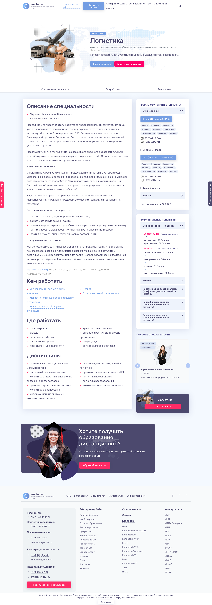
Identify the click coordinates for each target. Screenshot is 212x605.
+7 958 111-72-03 (39, 537)
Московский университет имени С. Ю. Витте (155, 47)
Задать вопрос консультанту (49, 584)
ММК (124, 526)
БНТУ (167, 568)
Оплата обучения (89, 515)
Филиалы (84, 568)
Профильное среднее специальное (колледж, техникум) (156, 318)
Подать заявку (163, 406)
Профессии (86, 531)
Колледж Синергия (132, 551)
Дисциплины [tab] (164, 89)
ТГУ (167, 531)
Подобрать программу (2, 195)
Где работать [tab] (113, 89)
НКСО (125, 571)
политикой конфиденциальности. (119, 597)
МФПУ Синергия (173, 523)
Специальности (137, 3)
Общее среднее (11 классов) (158, 225)
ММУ (167, 515)
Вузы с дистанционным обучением (116, 47)
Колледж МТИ (129, 555)
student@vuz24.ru (40, 576)
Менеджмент (98, 33)
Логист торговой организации (101, 293)
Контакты (85, 564)
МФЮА (168, 556)
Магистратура (115, 496)
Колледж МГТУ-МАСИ (134, 530)
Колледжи (162, 3)
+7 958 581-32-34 (39, 572)
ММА (167, 539)
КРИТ (125, 543)
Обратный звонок (94, 465)
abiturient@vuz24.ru (41, 542)
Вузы (151, 3)
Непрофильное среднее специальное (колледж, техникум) (156, 304)
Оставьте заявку (37, 269)
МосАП (168, 564)
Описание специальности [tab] (55, 89)
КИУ (167, 544)
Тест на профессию (90, 527)
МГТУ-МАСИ (171, 552)
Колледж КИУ (129, 535)
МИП (167, 519)
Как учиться (86, 548)
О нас (82, 560)
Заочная (147, 195)
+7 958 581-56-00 (40, 554)
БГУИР (168, 572)
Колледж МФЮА (130, 539)
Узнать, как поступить (129, 64)
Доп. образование (136, 496)
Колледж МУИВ (130, 547)
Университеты (173, 509)
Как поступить (87, 544)
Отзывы (84, 556)
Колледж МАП (129, 563)
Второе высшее (88, 535)
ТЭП (124, 567)
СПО (68, 496)
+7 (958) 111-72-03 (71, 6)
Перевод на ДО (88, 539)
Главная (94, 47)
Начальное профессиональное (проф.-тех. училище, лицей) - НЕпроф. (160, 291)
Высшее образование (91, 523)
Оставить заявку (94, 6)
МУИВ (168, 560)
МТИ (167, 527)
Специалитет (98, 496)
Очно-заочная (151, 110)
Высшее (147, 280)
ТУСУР (168, 548)
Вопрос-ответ (87, 552)
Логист (87, 288)
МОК (124, 559)
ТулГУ (168, 535)
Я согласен (106, 602)
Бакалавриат (81, 496)
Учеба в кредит (88, 519)
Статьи (110, 8)
